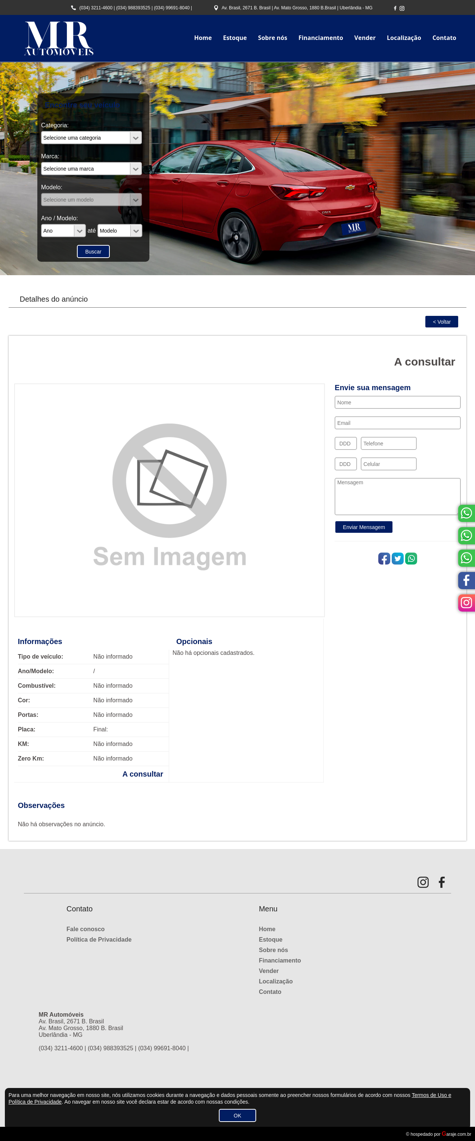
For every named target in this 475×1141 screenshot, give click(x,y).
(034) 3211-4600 (95, 7)
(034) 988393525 (133, 7)
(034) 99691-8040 (171, 7)
